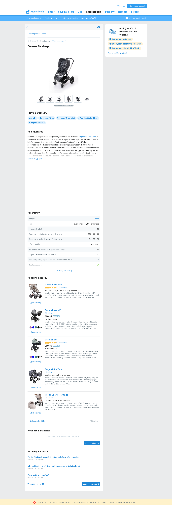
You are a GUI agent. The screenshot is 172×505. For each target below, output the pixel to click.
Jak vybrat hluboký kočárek (125, 48)
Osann (43, 34)
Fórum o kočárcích (88, 18)
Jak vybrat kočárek (121, 39)
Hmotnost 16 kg (46, 118)
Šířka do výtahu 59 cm (88, 118)
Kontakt (103, 503)
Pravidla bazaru (64, 503)
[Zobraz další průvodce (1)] (118, 53)
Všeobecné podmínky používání (85, 503)
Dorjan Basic (51, 339)
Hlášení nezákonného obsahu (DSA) (122, 503)
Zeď (80, 11)
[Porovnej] (35, 303)
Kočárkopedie (93, 11)
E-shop (135, 11)
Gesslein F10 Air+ (53, 284)
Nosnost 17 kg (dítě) (66, 118)
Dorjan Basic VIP (53, 310)
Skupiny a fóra (66, 11)
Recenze (122, 11)
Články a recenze (52, 18)
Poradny (109, 11)
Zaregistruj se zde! (137, 6)
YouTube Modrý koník (136, 18)
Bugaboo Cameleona (87, 136)
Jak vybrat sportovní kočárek (126, 43)
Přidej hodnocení (47, 41)
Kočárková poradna (70, 18)
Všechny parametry (64, 270)
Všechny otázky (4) (36, 484)
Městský (32, 118)
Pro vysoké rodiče (37, 122)
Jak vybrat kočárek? (33, 18)
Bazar (51, 11)
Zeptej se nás (41, 503)
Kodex (52, 503)
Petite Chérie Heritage (56, 394)
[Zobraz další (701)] (37, 421)
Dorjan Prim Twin (53, 369)
